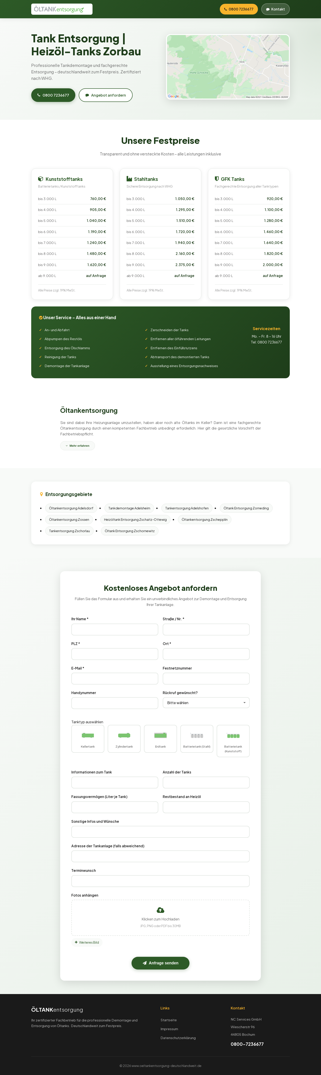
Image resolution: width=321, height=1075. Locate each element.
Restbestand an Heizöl (182, 796)
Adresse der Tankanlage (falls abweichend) (107, 846)
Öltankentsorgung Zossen (69, 519)
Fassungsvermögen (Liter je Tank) (99, 796)
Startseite (168, 1020)
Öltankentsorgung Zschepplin (205, 519)
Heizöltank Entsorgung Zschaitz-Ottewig (135, 519)
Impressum (169, 1029)
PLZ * (75, 643)
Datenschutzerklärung (178, 1038)
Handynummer (83, 692)
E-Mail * (77, 668)
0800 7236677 (53, 95)
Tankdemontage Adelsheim (129, 508)
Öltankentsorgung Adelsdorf (71, 508)
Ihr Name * (79, 619)
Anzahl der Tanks (177, 772)
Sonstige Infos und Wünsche (95, 821)
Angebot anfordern (105, 95)
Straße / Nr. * (173, 619)
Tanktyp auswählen (87, 721)
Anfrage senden (161, 963)
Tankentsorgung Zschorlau (69, 531)
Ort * (167, 643)
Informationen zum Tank (91, 772)
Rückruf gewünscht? (180, 692)
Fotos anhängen (84, 895)
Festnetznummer (177, 668)
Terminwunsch (83, 870)
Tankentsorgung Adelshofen (187, 508)
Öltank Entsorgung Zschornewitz (130, 531)
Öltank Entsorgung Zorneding (246, 508)
